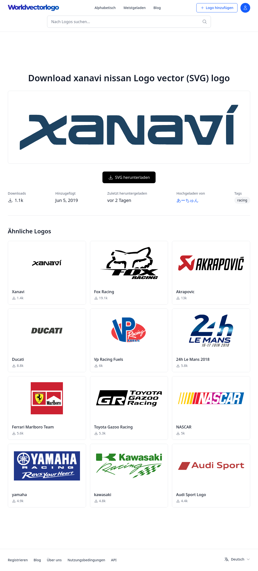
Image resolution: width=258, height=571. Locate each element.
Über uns (54, 560)
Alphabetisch (105, 7)
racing (242, 200)
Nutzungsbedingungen (86, 560)
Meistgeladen (134, 7)
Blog (157, 7)
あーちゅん (187, 200)
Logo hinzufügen (216, 7)
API (114, 560)
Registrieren (18, 560)
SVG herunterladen (129, 177)
